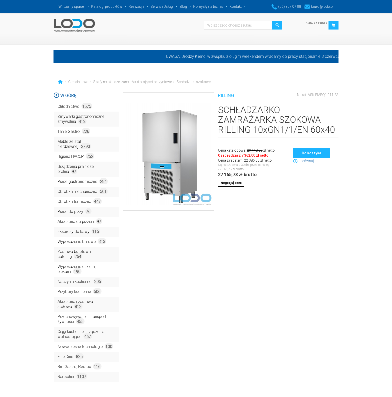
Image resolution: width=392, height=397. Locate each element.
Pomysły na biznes (208, 7)
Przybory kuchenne (80, 291)
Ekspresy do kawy (79, 231)
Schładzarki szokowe (193, 82)
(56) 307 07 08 (286, 7)
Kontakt (236, 7)
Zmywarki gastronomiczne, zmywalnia (81, 119)
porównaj (303, 161)
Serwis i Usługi (162, 7)
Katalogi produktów (106, 7)
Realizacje (136, 7)
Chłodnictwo (78, 82)
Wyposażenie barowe (82, 241)
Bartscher (72, 376)
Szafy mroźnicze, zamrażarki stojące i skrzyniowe (132, 82)
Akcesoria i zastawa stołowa (75, 304)
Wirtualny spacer (71, 7)
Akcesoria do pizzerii (80, 221)
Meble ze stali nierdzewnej (74, 144)
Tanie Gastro (74, 131)
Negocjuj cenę (231, 183)
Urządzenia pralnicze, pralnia (76, 169)
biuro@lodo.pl (319, 7)
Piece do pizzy (75, 211)
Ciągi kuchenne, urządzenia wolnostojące (81, 334)
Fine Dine (71, 356)
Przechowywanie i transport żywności (82, 319)
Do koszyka (311, 153)
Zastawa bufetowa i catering (75, 254)
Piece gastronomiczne (83, 181)
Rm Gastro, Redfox (80, 366)
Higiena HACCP (76, 156)
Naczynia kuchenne (80, 281)
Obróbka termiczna (80, 201)
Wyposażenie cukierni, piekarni (77, 269)
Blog (183, 7)
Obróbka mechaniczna (83, 191)
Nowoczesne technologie (85, 346)
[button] (333, 25)
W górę (65, 95)
